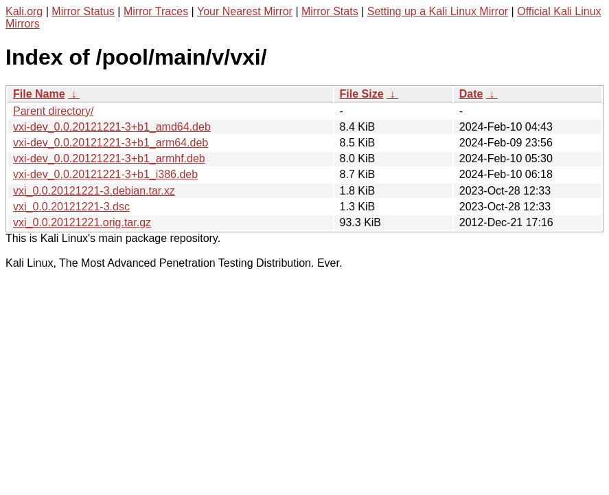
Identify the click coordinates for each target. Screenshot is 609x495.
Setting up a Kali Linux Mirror (437, 11)
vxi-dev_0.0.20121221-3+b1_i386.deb (105, 174)
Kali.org (24, 11)
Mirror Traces (156, 11)
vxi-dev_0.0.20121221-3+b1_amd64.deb (112, 127)
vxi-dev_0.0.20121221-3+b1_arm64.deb (110, 142)
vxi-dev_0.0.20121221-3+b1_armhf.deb (109, 158)
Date (471, 94)
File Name (39, 94)
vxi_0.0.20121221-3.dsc (71, 206)
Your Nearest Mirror (244, 11)
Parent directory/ (53, 111)
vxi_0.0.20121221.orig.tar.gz (82, 222)
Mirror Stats (329, 11)
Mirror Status (83, 11)
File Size (362, 94)
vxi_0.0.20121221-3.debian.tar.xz (94, 191)
